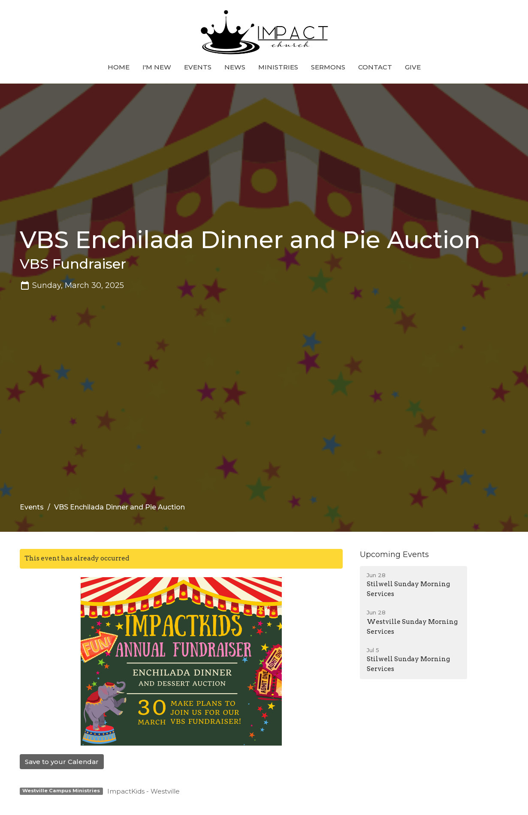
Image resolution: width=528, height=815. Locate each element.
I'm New (156, 67)
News (234, 67)
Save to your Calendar (62, 762)
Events (197, 67)
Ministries (278, 67)
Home (119, 67)
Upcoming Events (394, 554)
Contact (375, 67)
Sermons (328, 67)
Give (413, 67)
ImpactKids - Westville (143, 791)
